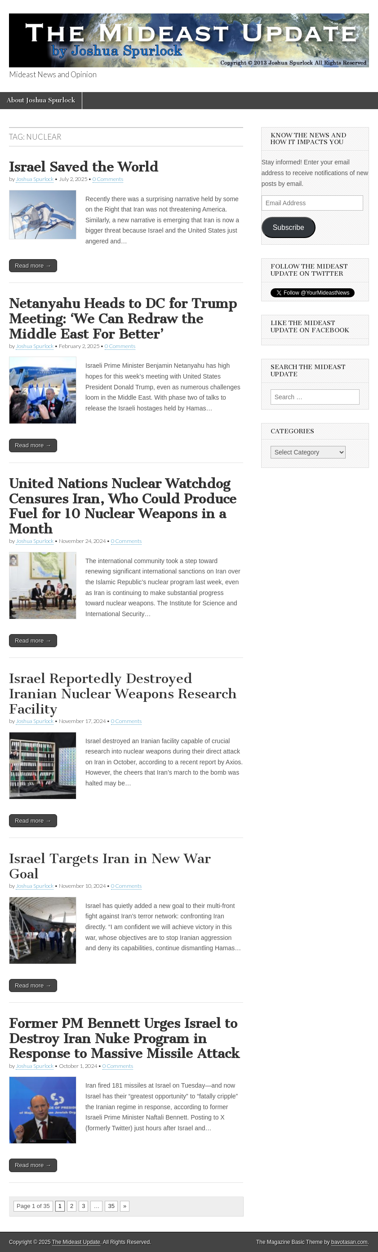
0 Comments (108, 179)
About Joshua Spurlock (41, 100)
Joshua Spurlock (34, 179)
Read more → (33, 265)
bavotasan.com (349, 1242)
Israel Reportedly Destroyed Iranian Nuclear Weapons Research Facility (123, 693)
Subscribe (288, 227)
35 (111, 1206)
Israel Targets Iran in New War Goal (110, 866)
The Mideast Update (76, 1242)
